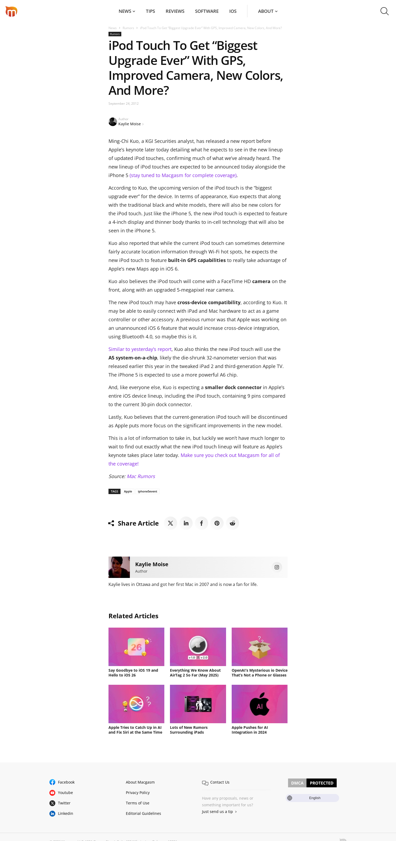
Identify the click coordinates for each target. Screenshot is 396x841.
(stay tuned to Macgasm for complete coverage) (183, 175)
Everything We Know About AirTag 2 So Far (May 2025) (195, 673)
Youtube (65, 792)
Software (207, 11)
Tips (150, 11)
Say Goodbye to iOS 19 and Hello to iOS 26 (133, 673)
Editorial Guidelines (143, 813)
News (125, 11)
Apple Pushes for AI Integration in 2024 (250, 730)
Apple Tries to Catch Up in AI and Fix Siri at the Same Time (135, 730)
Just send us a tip (217, 811)
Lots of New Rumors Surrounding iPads (189, 730)
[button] (384, 11)
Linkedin (65, 813)
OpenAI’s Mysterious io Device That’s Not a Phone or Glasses (260, 673)
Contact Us (220, 782)
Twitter (64, 802)
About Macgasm (140, 782)
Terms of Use (137, 802)
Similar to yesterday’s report (140, 349)
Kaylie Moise (129, 123)
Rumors (128, 28)
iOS (232, 11)
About (266, 11)
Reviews (175, 11)
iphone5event (147, 491)
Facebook (66, 782)
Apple (128, 491)
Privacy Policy (138, 792)
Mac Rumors (141, 476)
